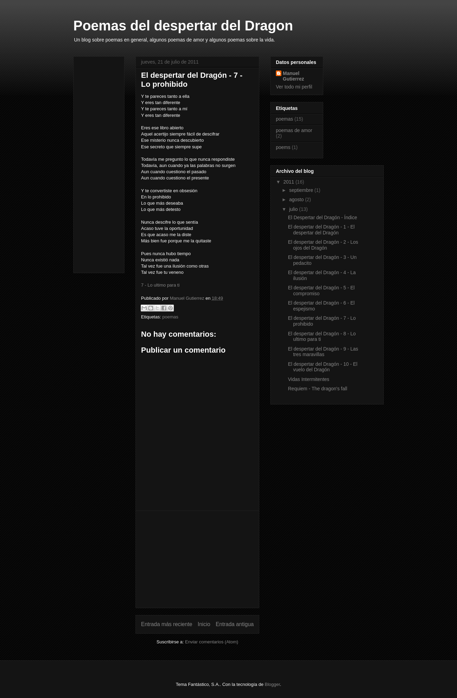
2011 (289, 182)
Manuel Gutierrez (293, 76)
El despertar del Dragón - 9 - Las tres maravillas (323, 351)
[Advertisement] (197, 559)
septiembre (301, 190)
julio (294, 209)
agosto (297, 199)
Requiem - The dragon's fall (317, 388)
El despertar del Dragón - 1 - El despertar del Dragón (321, 229)
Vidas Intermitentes (308, 379)
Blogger (272, 684)
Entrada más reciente (166, 624)
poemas (170, 316)
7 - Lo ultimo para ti (160, 285)
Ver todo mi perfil (294, 87)
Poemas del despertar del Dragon (183, 25)
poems (283, 147)
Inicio (204, 624)
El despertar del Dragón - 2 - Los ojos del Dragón (323, 245)
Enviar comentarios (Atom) (211, 641)
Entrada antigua (235, 624)
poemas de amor (294, 130)
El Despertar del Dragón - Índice (322, 217)
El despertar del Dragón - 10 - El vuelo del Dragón (322, 367)
